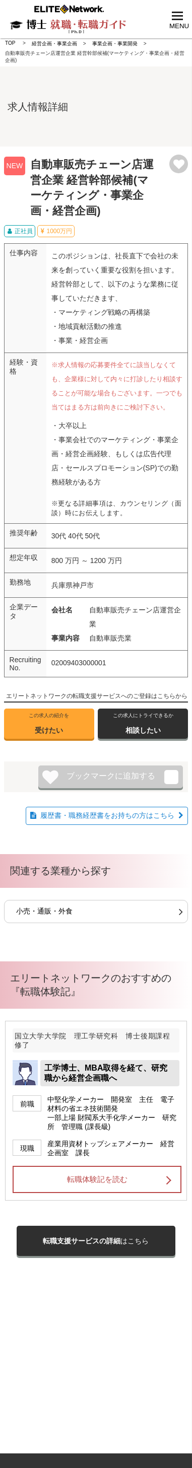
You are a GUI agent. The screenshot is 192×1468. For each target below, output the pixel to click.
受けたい (49, 723)
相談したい (143, 723)
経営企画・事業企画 (54, 43)
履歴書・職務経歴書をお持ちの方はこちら (107, 815)
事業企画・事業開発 (115, 43)
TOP (10, 43)
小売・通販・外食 (44, 911)
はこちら (96, 1241)
